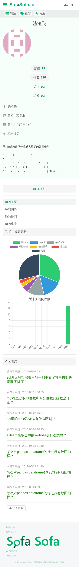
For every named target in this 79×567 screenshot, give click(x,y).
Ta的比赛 (11, 223)
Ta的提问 (11, 216)
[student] (66, 5)
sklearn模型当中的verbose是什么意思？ (37, 435)
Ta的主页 (11, 201)
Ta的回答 (11, 209)
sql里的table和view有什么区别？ (31, 419)
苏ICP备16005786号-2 (53, 562)
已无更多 (16, 508)
